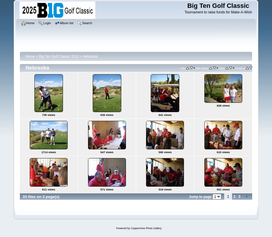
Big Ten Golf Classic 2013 (59, 56)
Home (30, 56)
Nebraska (90, 56)
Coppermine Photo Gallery (146, 228)
